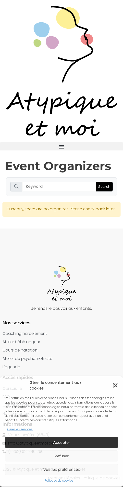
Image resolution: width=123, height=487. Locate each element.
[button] (115, 385)
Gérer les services (20, 429)
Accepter (61, 442)
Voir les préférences (61, 469)
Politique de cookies (59, 480)
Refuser (61, 456)
